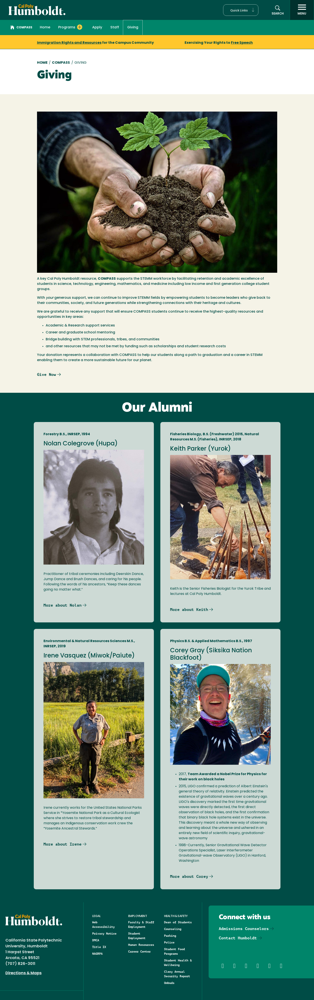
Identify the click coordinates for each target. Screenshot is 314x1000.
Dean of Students (178, 922)
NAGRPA (97, 953)
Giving (132, 27)
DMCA (95, 940)
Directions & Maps (23, 973)
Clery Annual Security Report (177, 974)
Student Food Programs (174, 951)
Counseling (172, 929)
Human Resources (141, 944)
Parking (170, 935)
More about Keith (189, 609)
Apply (97, 27)
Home (45, 27)
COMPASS (61, 63)
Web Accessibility (103, 924)
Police (169, 942)
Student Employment (136, 936)
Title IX (99, 947)
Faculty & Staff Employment (141, 924)
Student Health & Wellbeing (178, 963)
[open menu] (302, 10)
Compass (21, 28)
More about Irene (62, 844)
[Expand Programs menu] (79, 27)
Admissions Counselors (244, 928)
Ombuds (169, 983)
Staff (114, 27)
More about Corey (189, 876)
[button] (240, 10)
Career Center (139, 951)
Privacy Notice (104, 933)
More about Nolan (62, 605)
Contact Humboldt (238, 938)
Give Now (46, 374)
